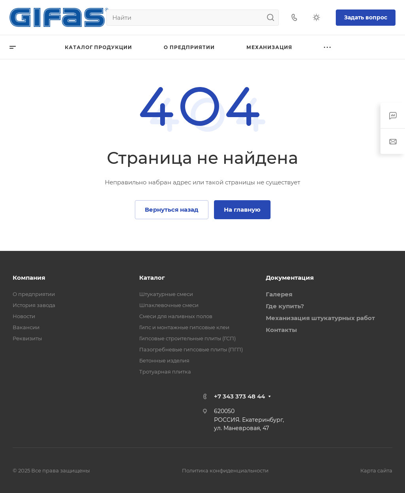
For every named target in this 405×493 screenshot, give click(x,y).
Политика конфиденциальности (225, 470)
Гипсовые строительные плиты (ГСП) (187, 338)
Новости (24, 316)
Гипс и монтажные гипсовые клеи (184, 327)
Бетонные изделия (164, 360)
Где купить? (285, 306)
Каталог (152, 277)
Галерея (279, 294)
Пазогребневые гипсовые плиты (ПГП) (191, 349)
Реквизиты (27, 338)
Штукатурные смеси (166, 294)
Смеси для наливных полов (175, 316)
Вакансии (26, 327)
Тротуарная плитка (165, 371)
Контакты (281, 330)
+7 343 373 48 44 (239, 396)
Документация (290, 277)
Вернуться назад (172, 209)
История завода (34, 305)
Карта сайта (376, 470)
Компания (29, 277)
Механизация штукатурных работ (320, 318)
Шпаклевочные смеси (169, 305)
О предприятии (34, 294)
